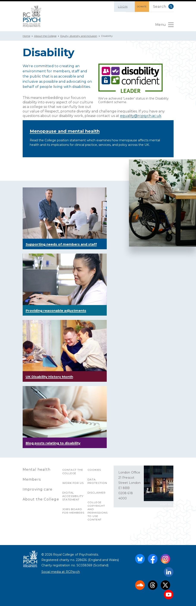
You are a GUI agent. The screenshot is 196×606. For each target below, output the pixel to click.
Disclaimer (97, 492)
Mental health (37, 469)
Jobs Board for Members (73, 511)
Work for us (73, 482)
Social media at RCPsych (60, 572)
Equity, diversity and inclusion (78, 35)
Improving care (38, 489)
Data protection (97, 481)
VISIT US (166, 504)
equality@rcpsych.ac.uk (140, 116)
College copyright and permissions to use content (98, 511)
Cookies (94, 469)
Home (26, 35)
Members (32, 479)
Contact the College (72, 471)
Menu (164, 26)
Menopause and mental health (65, 131)
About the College (45, 35)
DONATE (142, 6)
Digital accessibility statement (72, 496)
